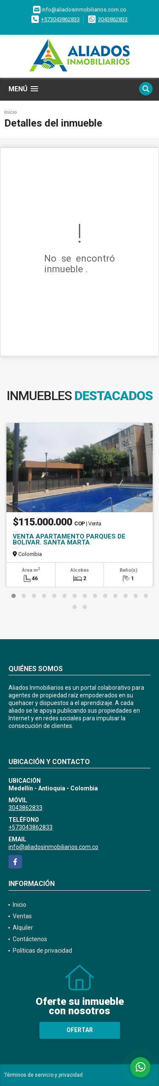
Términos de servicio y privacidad (43, 1075)
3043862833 (113, 19)
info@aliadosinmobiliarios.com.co (53, 846)
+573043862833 (60, 19)
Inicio (10, 112)
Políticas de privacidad (42, 950)
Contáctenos (30, 939)
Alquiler (23, 927)
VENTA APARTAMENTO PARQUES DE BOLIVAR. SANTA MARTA (69, 539)
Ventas (22, 916)
